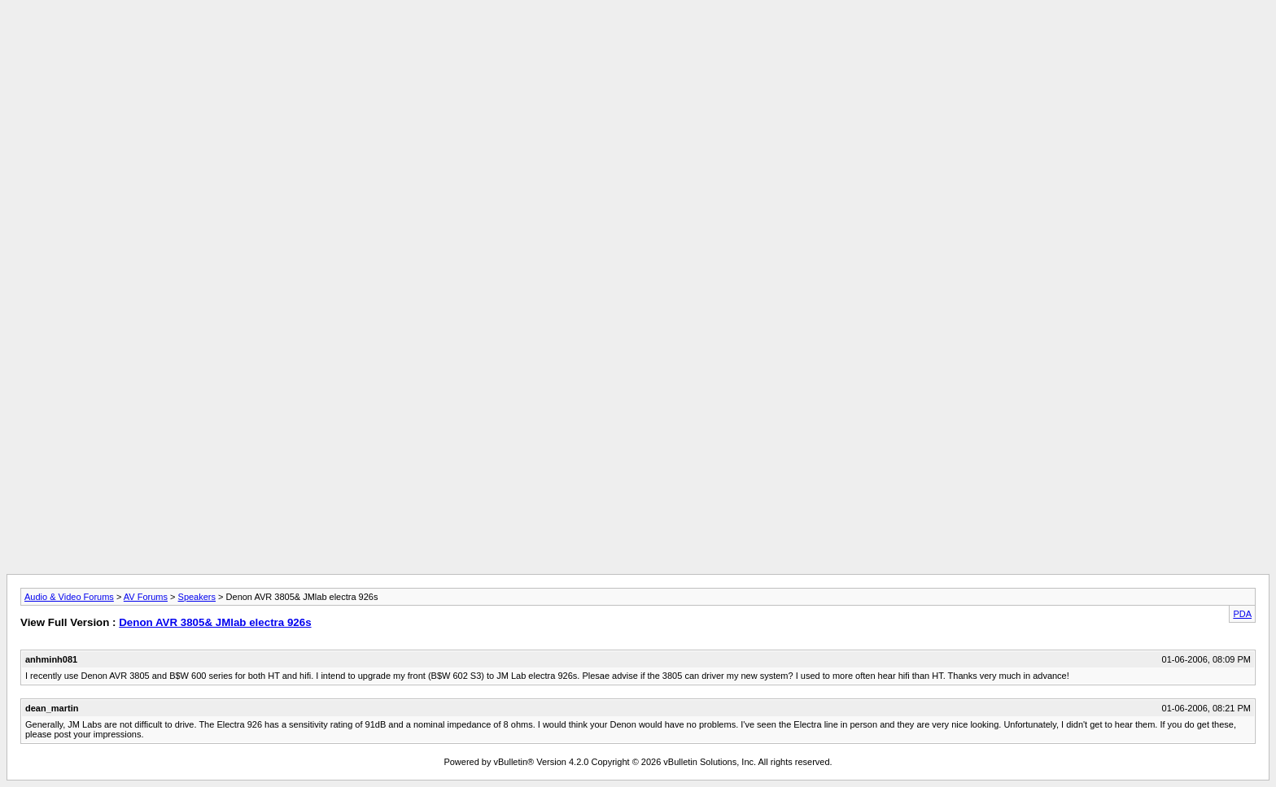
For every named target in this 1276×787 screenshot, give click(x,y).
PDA (1242, 614)
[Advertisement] (638, 43)
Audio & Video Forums (69, 597)
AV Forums (146, 597)
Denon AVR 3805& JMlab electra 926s (215, 622)
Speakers (197, 597)
